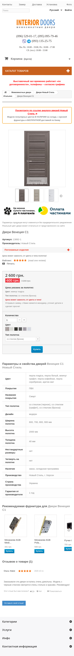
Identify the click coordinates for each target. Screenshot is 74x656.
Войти (68, 10)
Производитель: (11, 243)
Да (32, 591)
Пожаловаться (54, 591)
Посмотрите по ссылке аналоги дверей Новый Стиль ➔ (41, 112)
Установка (52, 4)
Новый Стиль (28, 243)
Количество (11, 315)
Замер (22, 4)
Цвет (8, 324)
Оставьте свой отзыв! (14, 603)
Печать (11, 263)
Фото (69, 4)
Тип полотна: (11, 296)
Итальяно (7, 96)
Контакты (7, 4)
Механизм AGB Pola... (42, 541)
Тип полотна (12, 334)
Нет (39, 591)
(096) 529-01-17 (26, 36)
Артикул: (7, 239)
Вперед (61, 195)
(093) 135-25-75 (42, 41)
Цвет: (7, 291)
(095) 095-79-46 (48, 36)
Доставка (37, 4)
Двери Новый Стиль (45, 92)
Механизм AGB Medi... (13, 541)
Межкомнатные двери (21, 92)
